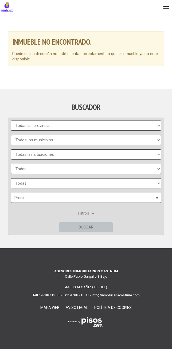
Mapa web (50, 307)
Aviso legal (77, 307)
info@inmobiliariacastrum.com (116, 295)
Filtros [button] (86, 213)
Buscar (86, 227)
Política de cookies (113, 307)
